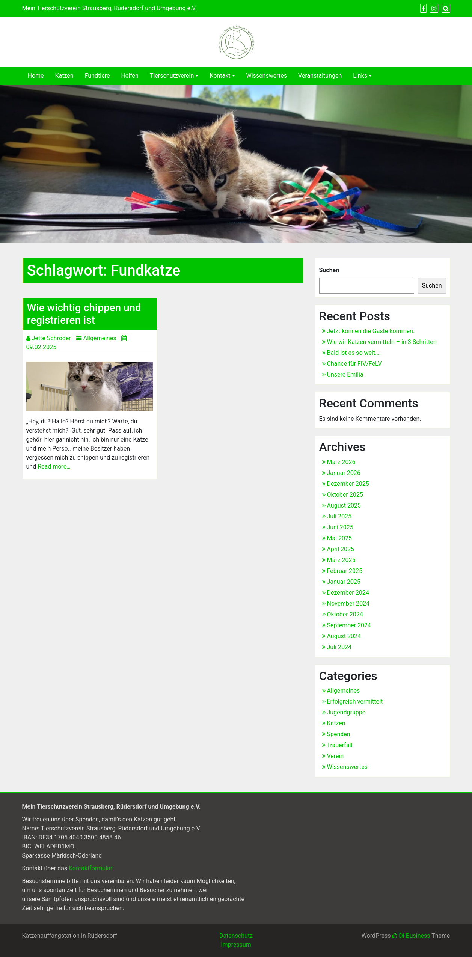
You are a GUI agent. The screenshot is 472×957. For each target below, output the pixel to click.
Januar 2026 (343, 472)
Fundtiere (97, 75)
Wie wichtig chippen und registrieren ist (84, 314)
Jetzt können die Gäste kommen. (371, 331)
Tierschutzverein (172, 75)
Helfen (129, 75)
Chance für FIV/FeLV (354, 363)
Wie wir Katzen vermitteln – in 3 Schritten (382, 341)
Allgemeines (99, 338)
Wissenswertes (266, 75)
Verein (335, 756)
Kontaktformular (90, 868)
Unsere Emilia (345, 374)
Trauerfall (340, 745)
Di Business (411, 935)
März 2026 (341, 462)
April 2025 (340, 549)
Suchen (329, 270)
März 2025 (341, 560)
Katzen (64, 75)
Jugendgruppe (346, 712)
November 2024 (348, 603)
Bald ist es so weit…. (354, 352)
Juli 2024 (339, 647)
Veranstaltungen (320, 75)
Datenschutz (236, 935)
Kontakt (220, 75)
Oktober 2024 (345, 614)
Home (36, 75)
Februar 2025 (344, 570)
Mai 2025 (339, 538)
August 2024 (344, 636)
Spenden (338, 734)
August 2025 (344, 505)
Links (360, 75)
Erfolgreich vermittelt (355, 701)
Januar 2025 (343, 581)
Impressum (236, 944)
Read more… (54, 466)
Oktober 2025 (345, 494)
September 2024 (349, 625)
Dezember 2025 (348, 483)
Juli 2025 (339, 516)
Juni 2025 (340, 527)
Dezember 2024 (348, 592)
